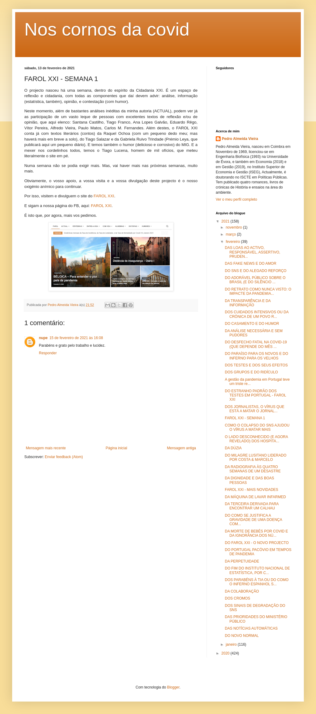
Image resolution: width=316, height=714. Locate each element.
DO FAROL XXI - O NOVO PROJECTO (257, 543)
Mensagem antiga (181, 448)
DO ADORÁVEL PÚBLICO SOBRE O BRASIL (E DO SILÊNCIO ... (255, 280)
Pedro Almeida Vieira (240, 139)
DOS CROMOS (237, 598)
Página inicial (116, 448)
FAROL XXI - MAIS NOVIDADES (251, 490)
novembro (234, 227)
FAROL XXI (104, 196)
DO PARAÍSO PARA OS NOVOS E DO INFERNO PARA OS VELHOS (256, 356)
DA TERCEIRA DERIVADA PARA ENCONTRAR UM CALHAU (252, 506)
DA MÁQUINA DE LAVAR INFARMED (255, 497)
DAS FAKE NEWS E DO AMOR (250, 263)
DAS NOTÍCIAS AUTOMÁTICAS (251, 628)
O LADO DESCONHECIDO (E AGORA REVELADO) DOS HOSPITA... (256, 439)
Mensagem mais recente (46, 448)
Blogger (173, 687)
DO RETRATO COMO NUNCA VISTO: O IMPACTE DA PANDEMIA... (258, 291)
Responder (48, 353)
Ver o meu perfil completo (236, 199)
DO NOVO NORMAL (242, 636)
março (231, 234)
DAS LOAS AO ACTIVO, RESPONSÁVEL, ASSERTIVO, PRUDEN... (252, 252)
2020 (226, 653)
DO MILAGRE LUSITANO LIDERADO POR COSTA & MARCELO (255, 457)
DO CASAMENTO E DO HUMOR (252, 323)
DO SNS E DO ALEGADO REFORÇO (256, 271)
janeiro (232, 644)
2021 (226, 221)
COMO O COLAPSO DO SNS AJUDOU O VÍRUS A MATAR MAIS (257, 427)
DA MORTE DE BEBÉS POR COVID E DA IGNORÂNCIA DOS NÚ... (256, 533)
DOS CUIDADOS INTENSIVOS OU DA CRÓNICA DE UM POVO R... (256, 314)
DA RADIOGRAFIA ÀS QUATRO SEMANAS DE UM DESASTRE (253, 469)
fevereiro (233, 242)
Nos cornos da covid (107, 29)
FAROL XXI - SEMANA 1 (245, 418)
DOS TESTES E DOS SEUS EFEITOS (256, 365)
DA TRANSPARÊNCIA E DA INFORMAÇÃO (247, 303)
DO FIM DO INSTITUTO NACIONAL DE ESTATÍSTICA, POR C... (257, 570)
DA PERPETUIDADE (242, 561)
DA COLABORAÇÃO (242, 591)
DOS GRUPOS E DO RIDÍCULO (251, 372)
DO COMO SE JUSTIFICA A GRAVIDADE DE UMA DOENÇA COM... (253, 519)
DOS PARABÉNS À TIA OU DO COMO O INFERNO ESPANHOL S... (257, 582)
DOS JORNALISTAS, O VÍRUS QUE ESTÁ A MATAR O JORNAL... (254, 409)
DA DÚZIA (233, 448)
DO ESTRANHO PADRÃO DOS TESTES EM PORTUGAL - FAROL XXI (255, 395)
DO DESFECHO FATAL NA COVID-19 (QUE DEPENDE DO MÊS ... (256, 344)
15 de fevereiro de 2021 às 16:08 (76, 338)
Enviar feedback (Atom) (64, 457)
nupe (43, 338)
